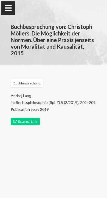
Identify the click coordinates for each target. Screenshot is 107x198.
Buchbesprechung (26, 83)
